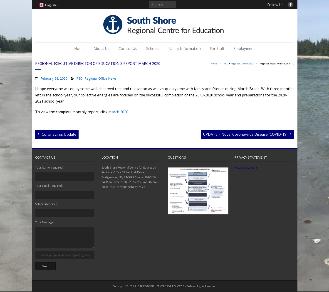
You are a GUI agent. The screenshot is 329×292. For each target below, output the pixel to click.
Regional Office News (242, 63)
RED (226, 63)
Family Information (184, 48)
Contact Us (128, 48)
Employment (244, 48)
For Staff (217, 48)
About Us (101, 48)
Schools (152, 48)
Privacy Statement (245, 167)
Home (79, 48)
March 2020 (118, 111)
